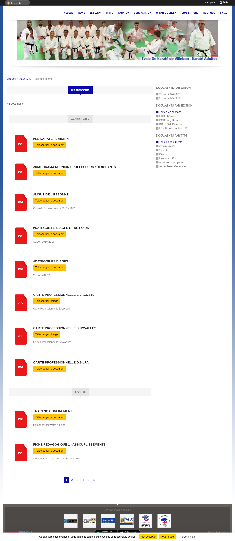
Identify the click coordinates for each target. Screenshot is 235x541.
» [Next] (94, 480)
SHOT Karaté (167, 116)
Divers (163, 154)
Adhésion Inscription (171, 162)
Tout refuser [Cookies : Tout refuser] (168, 536)
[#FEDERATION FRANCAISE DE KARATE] (145, 520)
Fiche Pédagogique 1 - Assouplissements (69, 444)
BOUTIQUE (209, 13)
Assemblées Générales (172, 166)
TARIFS (109, 13)
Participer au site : (216, 2)
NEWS (81, 13)
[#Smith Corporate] (127, 520)
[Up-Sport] (71, 520)
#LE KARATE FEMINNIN (51, 138)
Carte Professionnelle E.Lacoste (63, 294)
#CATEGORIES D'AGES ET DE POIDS (61, 228)
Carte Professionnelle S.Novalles (64, 328)
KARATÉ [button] (122, 13)
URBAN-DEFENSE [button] (165, 13)
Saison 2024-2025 (169, 94)
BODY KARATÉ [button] (141, 13)
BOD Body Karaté (169, 120)
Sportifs (163, 150)
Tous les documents (170, 142)
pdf (21, 143)
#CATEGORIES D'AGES (50, 261)
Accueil (68, 13)
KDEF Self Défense (170, 124)
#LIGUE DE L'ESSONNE (51, 194)
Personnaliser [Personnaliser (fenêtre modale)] (188, 536)
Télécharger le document (49, 145)
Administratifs (167, 146)
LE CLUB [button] (94, 13)
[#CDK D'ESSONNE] (164, 520)
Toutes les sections (170, 112)
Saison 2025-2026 (169, 98)
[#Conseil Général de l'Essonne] (108, 520)
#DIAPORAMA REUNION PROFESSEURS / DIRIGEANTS (74, 167)
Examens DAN (167, 158)
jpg (20, 302)
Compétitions (190, 13)
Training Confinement (52, 411)
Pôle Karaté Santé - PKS (173, 128)
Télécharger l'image (46, 301)
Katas (223, 13)
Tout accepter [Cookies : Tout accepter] (148, 536)
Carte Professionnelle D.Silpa (61, 362)
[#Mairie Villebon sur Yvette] (89, 520)
